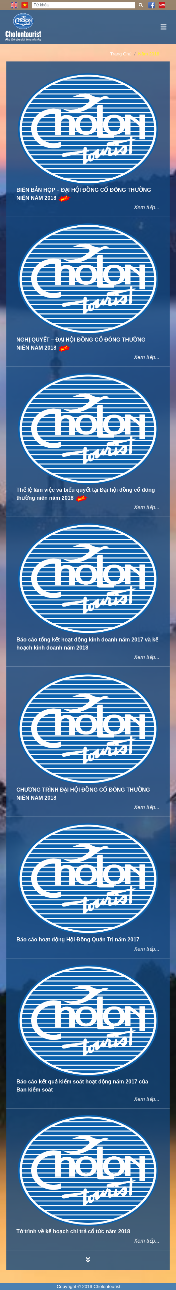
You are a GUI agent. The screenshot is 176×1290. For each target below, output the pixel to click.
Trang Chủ (120, 53)
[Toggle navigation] (163, 27)
